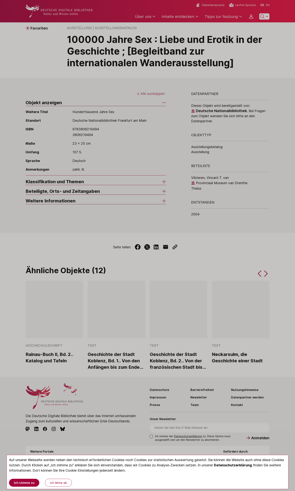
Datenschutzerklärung (233, 465)
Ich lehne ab (58, 483)
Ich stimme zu (24, 483)
